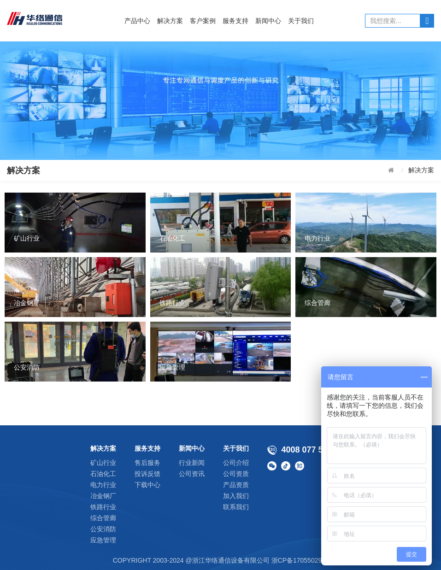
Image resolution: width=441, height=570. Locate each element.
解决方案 (170, 20)
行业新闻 (192, 462)
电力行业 (103, 484)
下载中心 (147, 484)
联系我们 (236, 507)
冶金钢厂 (103, 495)
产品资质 (236, 484)
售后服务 (147, 462)
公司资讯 (192, 473)
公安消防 (103, 529)
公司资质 (236, 473)
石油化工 (103, 473)
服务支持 (235, 20)
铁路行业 (103, 507)
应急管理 (103, 540)
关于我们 (301, 20)
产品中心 (137, 20)
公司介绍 (236, 462)
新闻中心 (268, 20)
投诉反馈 (147, 473)
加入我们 (236, 495)
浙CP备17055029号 (300, 560)
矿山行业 (103, 462)
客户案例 (203, 20)
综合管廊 (103, 518)
